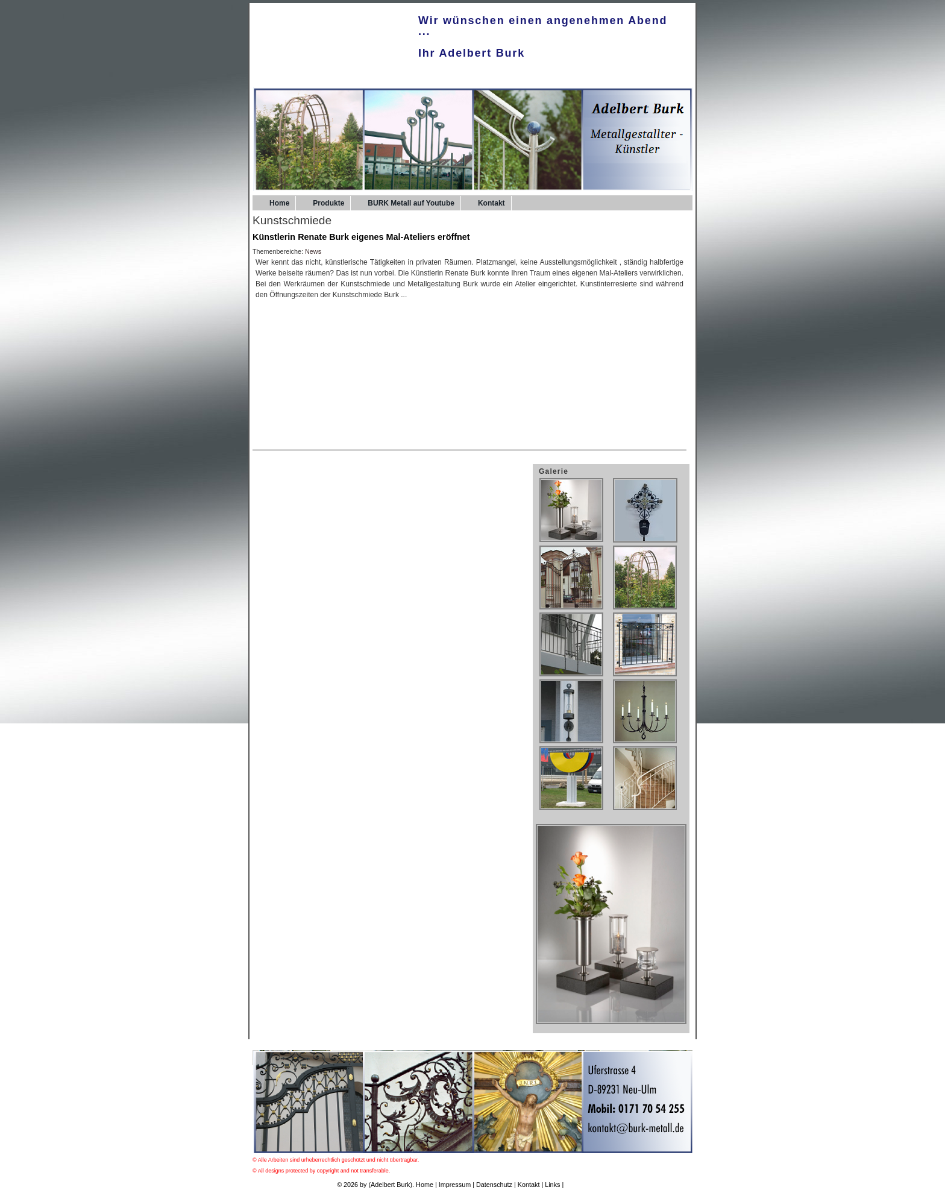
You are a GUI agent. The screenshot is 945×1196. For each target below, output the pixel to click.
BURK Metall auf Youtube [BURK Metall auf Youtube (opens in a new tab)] (411, 203)
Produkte (328, 203)
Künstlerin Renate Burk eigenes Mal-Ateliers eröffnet (361, 237)
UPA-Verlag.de (586, 1184)
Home (279, 203)
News (313, 251)
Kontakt (491, 203)
